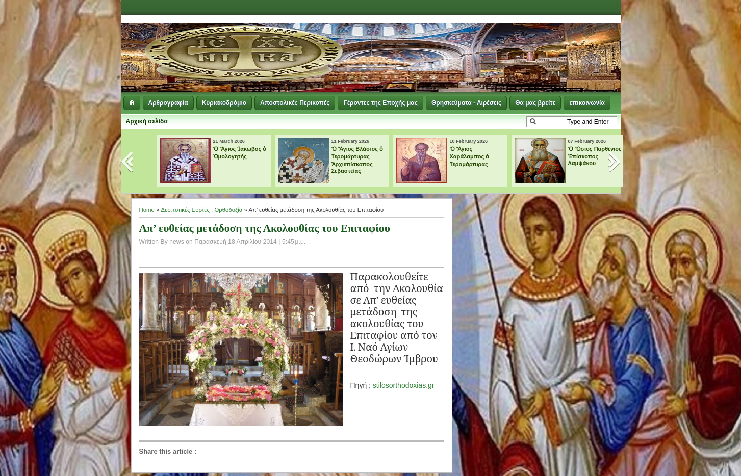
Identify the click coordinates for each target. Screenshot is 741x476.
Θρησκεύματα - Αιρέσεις (466, 103)
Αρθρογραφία (168, 103)
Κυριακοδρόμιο (224, 103)
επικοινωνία (586, 103)
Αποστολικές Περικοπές (294, 103)
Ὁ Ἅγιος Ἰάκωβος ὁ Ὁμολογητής (240, 153)
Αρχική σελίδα (147, 121)
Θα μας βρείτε (535, 103)
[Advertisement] (496, 40)
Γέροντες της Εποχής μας (380, 103)
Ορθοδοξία (228, 210)
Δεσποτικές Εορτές (185, 210)
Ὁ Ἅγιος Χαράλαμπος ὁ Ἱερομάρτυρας (470, 156)
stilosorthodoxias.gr (404, 385)
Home (147, 210)
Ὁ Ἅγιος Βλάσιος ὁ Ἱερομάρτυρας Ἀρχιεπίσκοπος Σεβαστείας (357, 160)
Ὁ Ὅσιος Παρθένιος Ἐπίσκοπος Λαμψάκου (595, 156)
